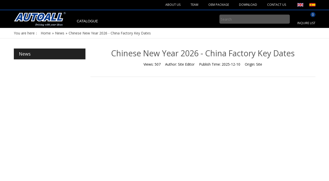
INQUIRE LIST (306, 23)
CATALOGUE (87, 21)
